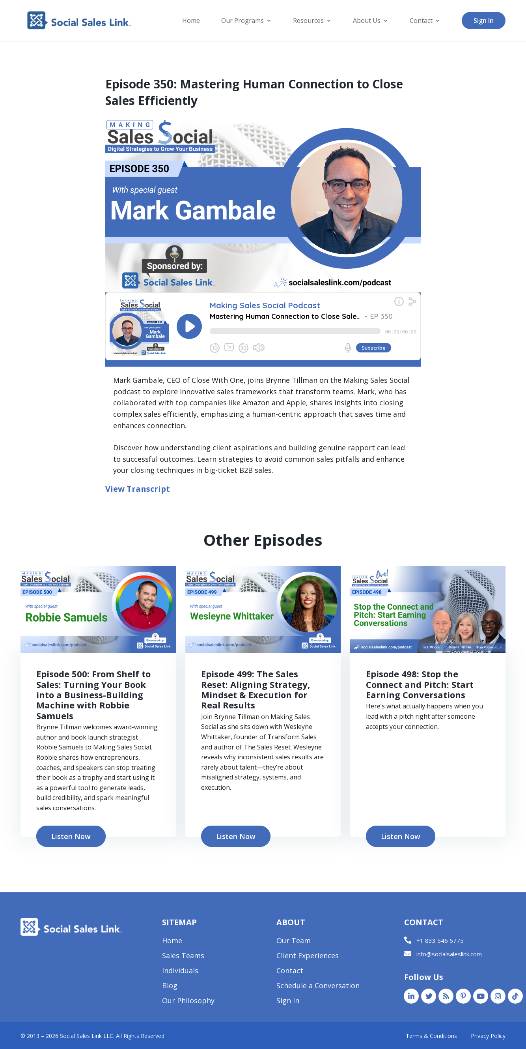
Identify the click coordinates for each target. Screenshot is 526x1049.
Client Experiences (307, 956)
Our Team (293, 941)
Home (191, 21)
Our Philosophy (188, 1001)
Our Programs (242, 21)
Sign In (484, 20)
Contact (421, 21)
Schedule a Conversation (318, 986)
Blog (169, 986)
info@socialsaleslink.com (449, 954)
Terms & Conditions (431, 1036)
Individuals (180, 971)
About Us (367, 21)
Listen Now (71, 836)
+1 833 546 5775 (440, 940)
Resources (308, 21)
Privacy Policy (488, 1036)
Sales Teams (183, 956)
